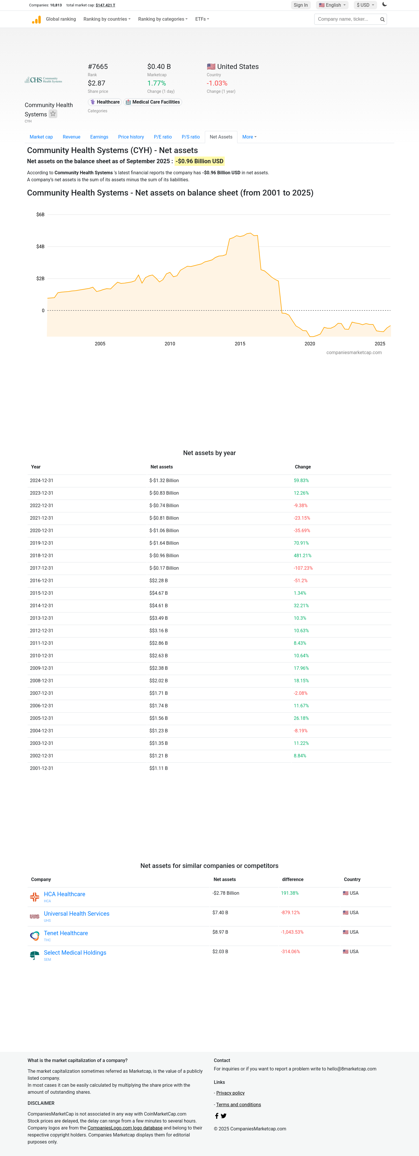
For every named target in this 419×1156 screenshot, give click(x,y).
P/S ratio (191, 137)
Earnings (99, 137)
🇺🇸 (330, 5)
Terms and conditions (238, 1104)
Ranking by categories (161, 19)
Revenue (72, 137)
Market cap (41, 137)
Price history (131, 137)
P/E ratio (163, 137)
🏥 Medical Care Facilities (152, 102)
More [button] (247, 137)
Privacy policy (230, 1093)
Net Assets (221, 137)
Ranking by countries (105, 19)
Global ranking (61, 19)
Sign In (301, 5)
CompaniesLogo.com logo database (125, 1128)
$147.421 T (105, 5)
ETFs (200, 19)
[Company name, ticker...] (350, 19)
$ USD (363, 5)
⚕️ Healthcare (105, 102)
